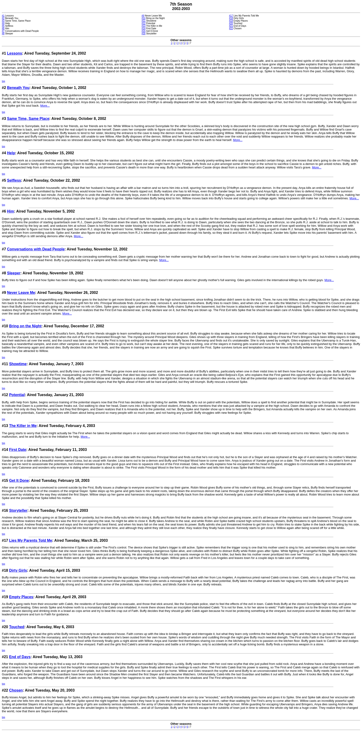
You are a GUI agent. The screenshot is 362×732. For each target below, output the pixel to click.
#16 (143, 33)
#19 (231, 21)
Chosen (16, 690)
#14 (143, 28)
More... (44, 105)
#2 (3, 18)
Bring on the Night (25, 326)
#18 (231, 18)
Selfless (14, 180)
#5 (3, 26)
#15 (143, 31)
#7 (3, 31)
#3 (3, 21)
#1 (3, 15)
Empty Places (21, 597)
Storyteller (18, 510)
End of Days (19, 657)
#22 (231, 28)
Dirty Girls (18, 570)
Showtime (18, 364)
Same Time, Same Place (28, 119)
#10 (143, 18)
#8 (3, 33)
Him (10, 211)
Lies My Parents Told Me (30, 540)
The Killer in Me (22, 426)
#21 (231, 26)
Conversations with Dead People (36, 249)
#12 (143, 23)
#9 (143, 15)
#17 (231, 15)
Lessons (14, 53)
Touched (16, 627)
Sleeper (13, 273)
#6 (3, 28)
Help (11, 153)
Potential (17, 395)
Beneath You (18, 88)
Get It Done (19, 481)
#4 (3, 23)
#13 (143, 26)
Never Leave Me (21, 293)
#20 (231, 23)
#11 (143, 21)
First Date (17, 450)
